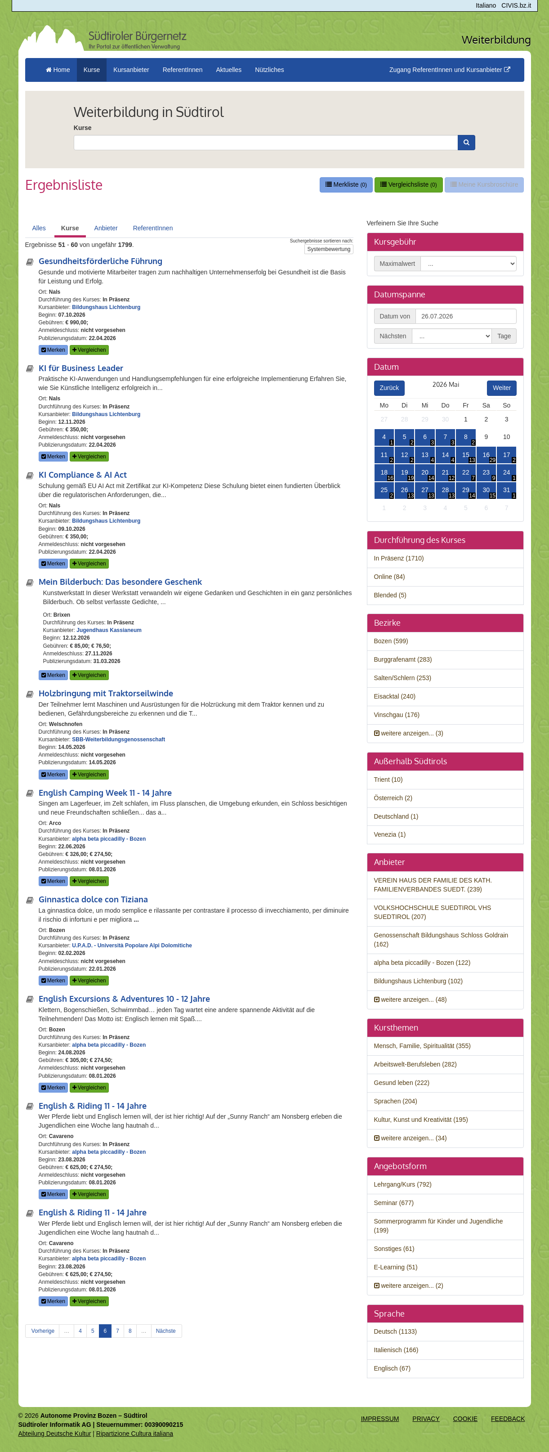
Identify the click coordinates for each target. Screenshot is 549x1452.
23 (486, 472)
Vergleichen (89, 350)
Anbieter (106, 228)
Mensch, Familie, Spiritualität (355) (422, 1045)
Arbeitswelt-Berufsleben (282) (415, 1064)
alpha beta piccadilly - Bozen (109, 839)
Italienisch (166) (396, 1349)
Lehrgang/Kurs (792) (403, 1184)
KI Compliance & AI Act (83, 475)
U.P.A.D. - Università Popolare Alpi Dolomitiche (132, 945)
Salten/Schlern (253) (403, 677)
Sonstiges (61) (394, 1248)
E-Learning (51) (396, 1267)
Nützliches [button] (269, 69)
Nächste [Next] (166, 1331)
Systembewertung (328, 249)
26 (404, 489)
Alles (39, 228)
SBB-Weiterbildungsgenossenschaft (118, 739)
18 (384, 472)
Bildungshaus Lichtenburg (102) (418, 981)
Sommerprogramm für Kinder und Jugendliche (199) (438, 1226)
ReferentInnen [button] (183, 69)
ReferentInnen (153, 228)
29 (424, 419)
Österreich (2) (393, 798)
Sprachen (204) (396, 1101)
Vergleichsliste (408, 184)
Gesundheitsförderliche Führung (100, 261)
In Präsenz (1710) (399, 558)
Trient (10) (388, 779)
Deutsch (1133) (395, 1331)
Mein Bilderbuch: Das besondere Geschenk (120, 582)
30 (445, 419)
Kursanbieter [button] (131, 69)
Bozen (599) (391, 641)
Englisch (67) (392, 1368)
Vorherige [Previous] (42, 1331)
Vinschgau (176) (397, 714)
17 (506, 454)
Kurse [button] (92, 69)
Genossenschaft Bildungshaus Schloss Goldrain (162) (441, 940)
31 (506, 489)
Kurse (83, 127)
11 (384, 454)
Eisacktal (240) (395, 696)
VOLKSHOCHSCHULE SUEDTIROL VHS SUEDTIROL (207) (432, 912)
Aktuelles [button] (228, 69)
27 (384, 419)
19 (404, 472)
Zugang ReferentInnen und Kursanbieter (449, 69)
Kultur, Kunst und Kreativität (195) (421, 1119)
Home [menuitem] (58, 69)
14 (445, 454)
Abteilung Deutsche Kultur (54, 1433)
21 (445, 472)
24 (506, 472)
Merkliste (346, 184)
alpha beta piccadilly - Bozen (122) (422, 962)
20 (424, 472)
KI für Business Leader (81, 368)
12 (404, 454)
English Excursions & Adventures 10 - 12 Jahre (124, 999)
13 (424, 454)
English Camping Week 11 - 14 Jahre (105, 793)
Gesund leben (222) (402, 1082)
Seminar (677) (394, 1202)
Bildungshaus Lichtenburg (106, 307)
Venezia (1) (390, 834)
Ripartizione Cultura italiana (134, 1433)
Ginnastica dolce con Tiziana (93, 899)
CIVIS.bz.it (516, 5)
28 (404, 419)
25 (384, 489)
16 (486, 454)
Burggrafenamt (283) (403, 659)
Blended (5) (390, 595)
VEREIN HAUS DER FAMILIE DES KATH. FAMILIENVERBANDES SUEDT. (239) (433, 885)
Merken (53, 350)
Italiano (486, 5)
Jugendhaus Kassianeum (109, 630)
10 (506, 436)
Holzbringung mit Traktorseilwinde (106, 693)
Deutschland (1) (396, 816)
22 (465, 472)
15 (465, 454)
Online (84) (389, 576)
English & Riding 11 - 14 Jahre (93, 1106)
